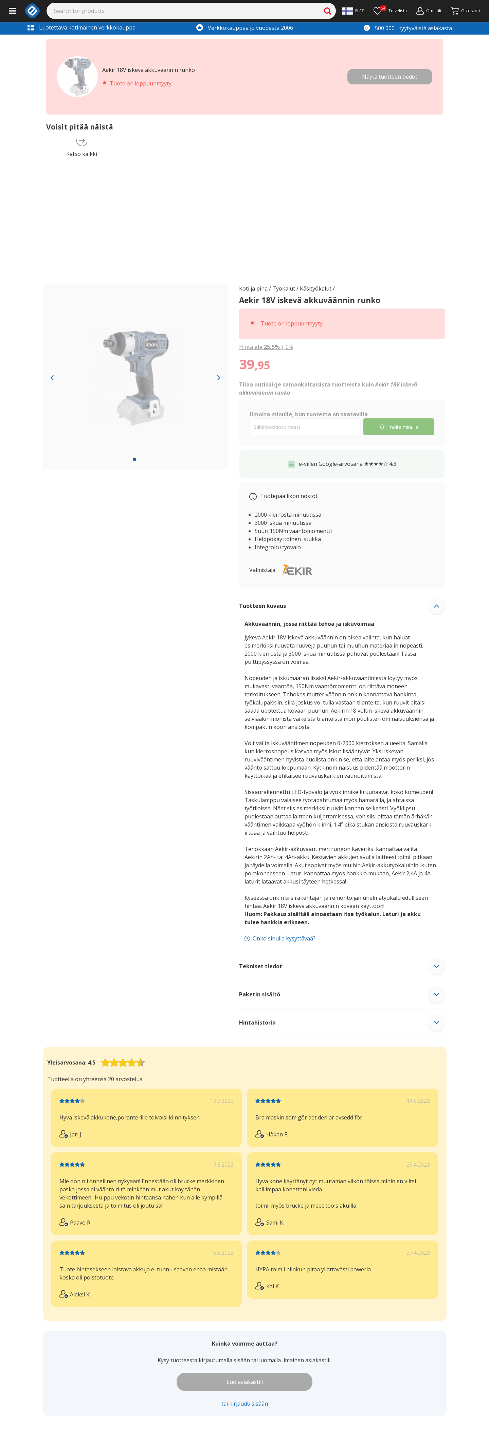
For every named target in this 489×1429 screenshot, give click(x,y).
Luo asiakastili (245, 1382)
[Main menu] (12, 11)
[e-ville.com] (32, 10)
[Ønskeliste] (390, 11)
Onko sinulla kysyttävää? (284, 938)
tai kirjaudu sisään (244, 1403)
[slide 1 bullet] (134, 459)
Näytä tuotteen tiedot (389, 76)
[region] (136, 377)
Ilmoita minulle (398, 427)
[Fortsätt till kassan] (465, 11)
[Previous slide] (52, 377)
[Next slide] (218, 377)
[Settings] (353, 11)
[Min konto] (429, 11)
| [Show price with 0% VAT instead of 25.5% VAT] (266, 347)
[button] (342, 605)
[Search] (191, 11)
